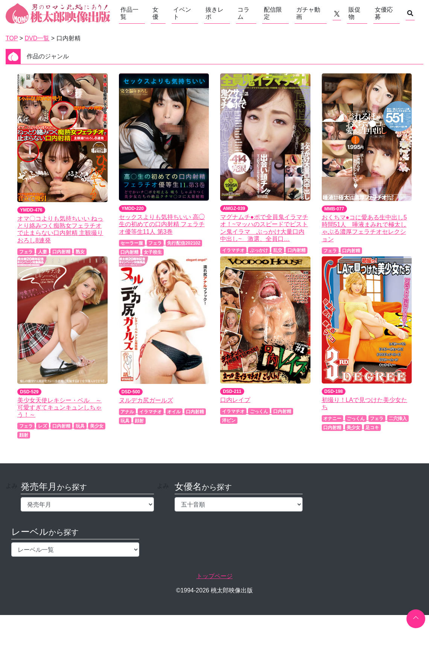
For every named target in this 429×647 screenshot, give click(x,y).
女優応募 (384, 13)
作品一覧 (129, 13)
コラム (243, 13)
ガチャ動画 (308, 13)
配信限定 (273, 13)
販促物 (354, 13)
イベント (182, 13)
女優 (155, 13)
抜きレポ (214, 13)
